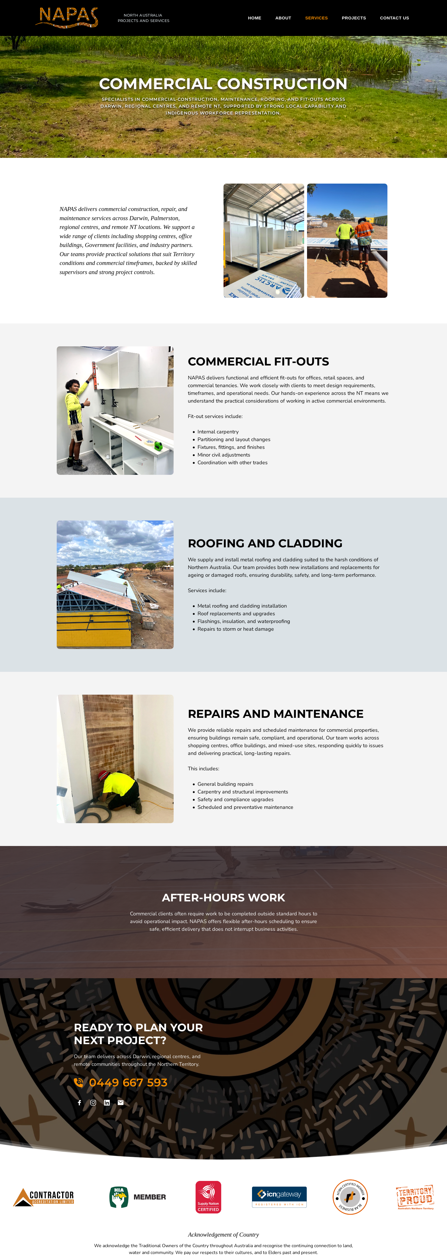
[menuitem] (254, 18)
